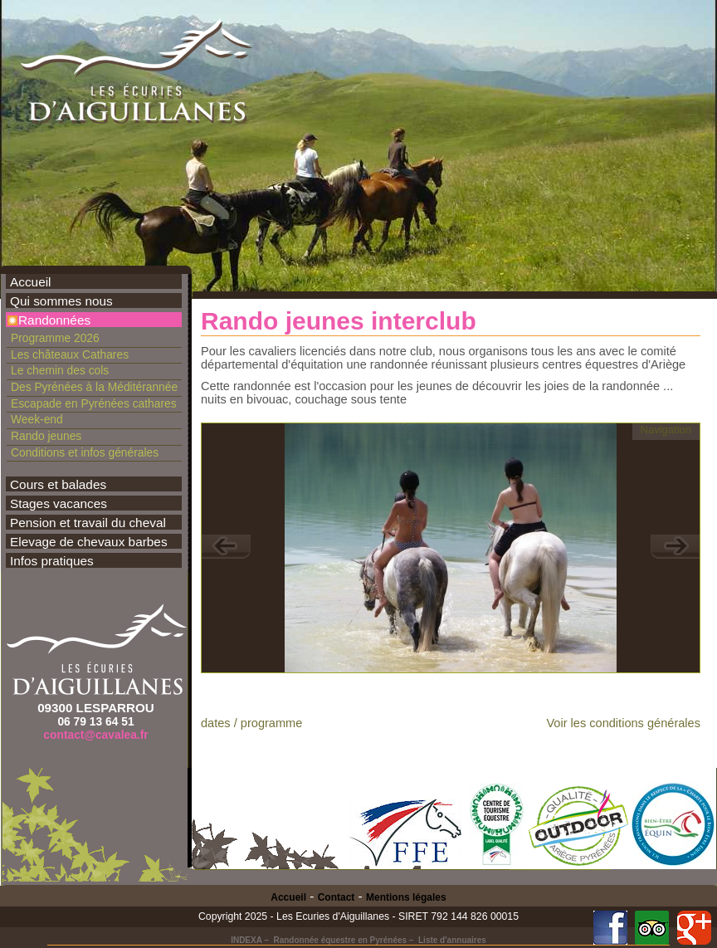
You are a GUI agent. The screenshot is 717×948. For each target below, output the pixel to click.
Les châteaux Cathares (70, 354)
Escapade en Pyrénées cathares (94, 403)
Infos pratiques (52, 561)
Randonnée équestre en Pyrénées (340, 940)
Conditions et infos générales (85, 452)
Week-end (37, 419)
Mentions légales (406, 897)
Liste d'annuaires (452, 940)
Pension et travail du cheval (88, 523)
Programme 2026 (55, 338)
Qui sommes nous (61, 301)
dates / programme (251, 723)
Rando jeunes (46, 435)
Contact (336, 897)
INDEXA (246, 940)
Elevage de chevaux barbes (89, 542)
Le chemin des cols (60, 370)
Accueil (30, 282)
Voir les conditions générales (623, 723)
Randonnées (54, 320)
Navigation (666, 429)
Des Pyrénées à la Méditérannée (94, 386)
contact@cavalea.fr (95, 734)
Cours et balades (58, 484)
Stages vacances (58, 503)
